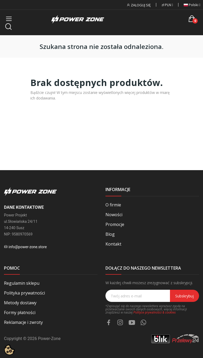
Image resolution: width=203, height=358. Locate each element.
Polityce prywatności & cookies (154, 312)
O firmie (113, 205)
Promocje (114, 224)
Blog (110, 234)
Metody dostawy (20, 303)
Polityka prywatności (24, 293)
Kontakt (113, 244)
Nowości (113, 214)
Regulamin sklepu (21, 283)
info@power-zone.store (27, 247)
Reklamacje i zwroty (23, 322)
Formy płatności (19, 312)
